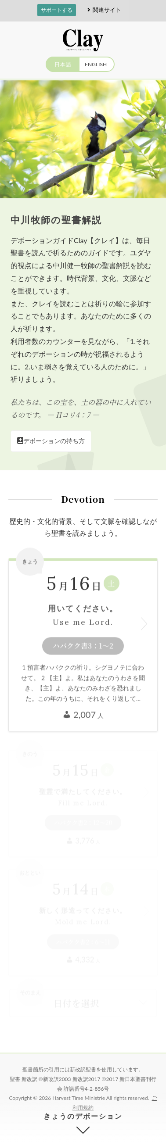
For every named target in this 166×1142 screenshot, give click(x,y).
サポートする (56, 10)
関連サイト (103, 10)
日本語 (63, 64)
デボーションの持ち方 (51, 440)
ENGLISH (96, 64)
